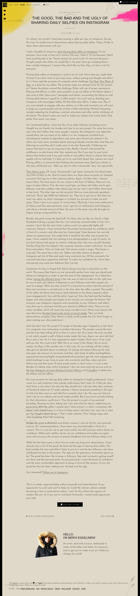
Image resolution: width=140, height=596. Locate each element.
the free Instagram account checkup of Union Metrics (53, 370)
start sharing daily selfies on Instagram (77, 52)
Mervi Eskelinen (28, 589)
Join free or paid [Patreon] (70, 505)
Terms (57, 589)
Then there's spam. (35, 172)
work (16, 5)
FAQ (37, 589)
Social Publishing (73, 12)
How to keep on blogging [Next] (40, 516)
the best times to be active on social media (64, 313)
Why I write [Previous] (107, 516)
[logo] (5, 5)
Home (10, 5)
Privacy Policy (47, 589)
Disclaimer (66, 589)
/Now (83, 589)
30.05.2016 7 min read (70, 33)
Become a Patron (128, 2)
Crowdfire (92, 370)
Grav (40, 583)
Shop (46, 5)
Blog (22, 5)
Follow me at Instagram (55, 472)
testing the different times (47, 279)
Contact (36, 5)
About (28, 5)
